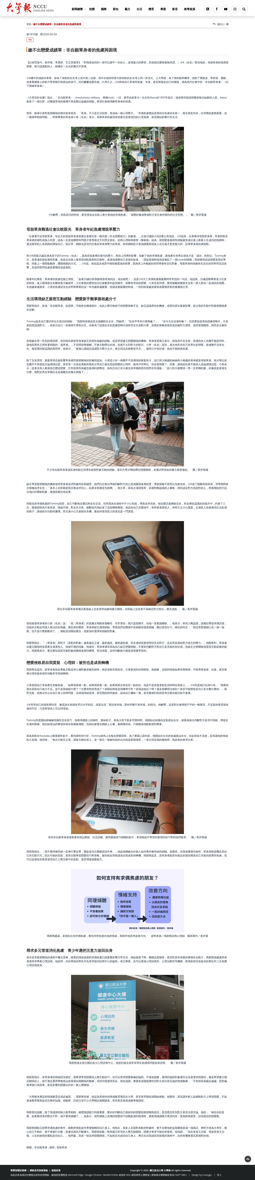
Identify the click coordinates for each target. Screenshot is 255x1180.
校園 (92, 9)
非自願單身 (40, 1147)
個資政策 (55, 1170)
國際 (104, 9)
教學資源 (189, 9)
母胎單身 (62, 1147)
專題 (163, 9)
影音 (175, 9)
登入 (219, 1174)
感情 (51, 1147)
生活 (139, 9)
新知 (115, 9)
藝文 (127, 9)
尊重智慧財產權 (18, 1170)
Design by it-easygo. (202, 1174)
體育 (151, 9)
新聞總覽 (79, 9)
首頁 (29, 24)
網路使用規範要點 (39, 1170)
